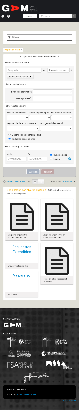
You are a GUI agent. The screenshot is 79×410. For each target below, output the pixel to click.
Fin (29, 154)
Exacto (55, 159)
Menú (3, 16)
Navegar (29, 16)
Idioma (8, 16)
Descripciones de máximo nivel (24, 135)
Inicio (9, 154)
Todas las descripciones (21, 139)
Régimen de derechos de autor (21, 123)
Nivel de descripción (16, 112)
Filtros (13, 37)
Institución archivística (21, 92)
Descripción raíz (24, 98)
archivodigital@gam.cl (26, 394)
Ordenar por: (56, 181)
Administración (69, 400)
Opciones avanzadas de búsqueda (39, 56)
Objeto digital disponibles (40, 112)
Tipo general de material (51, 123)
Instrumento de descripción (61, 112)
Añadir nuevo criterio (20, 76)
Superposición (58, 155)
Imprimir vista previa (14, 181)
